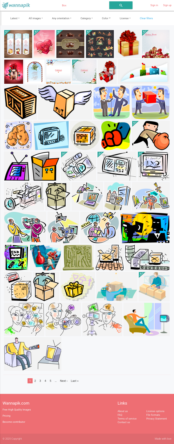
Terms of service (127, 418)
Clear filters (146, 18)
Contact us (124, 422)
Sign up (167, 5)
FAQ (120, 415)
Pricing (6, 415)
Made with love (163, 438)
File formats (153, 415)
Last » (75, 380)
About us (123, 411)
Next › (63, 380)
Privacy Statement (156, 418)
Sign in (154, 5)
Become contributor (14, 422)
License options (155, 411)
